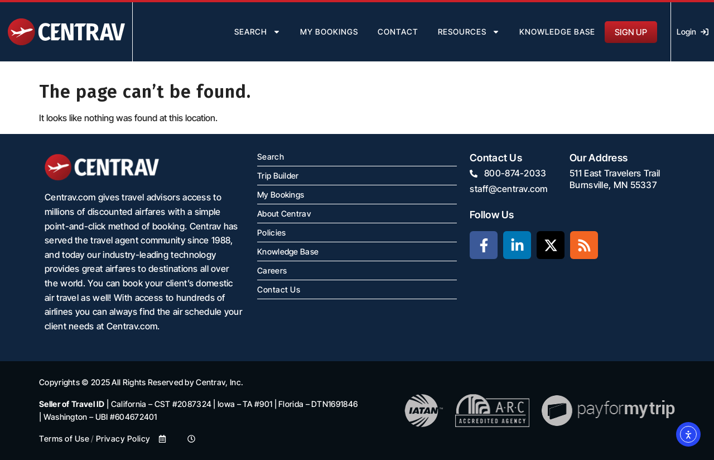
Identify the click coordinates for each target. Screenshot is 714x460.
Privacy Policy (123, 438)
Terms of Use (64, 438)
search (257, 31)
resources (469, 31)
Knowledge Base (557, 31)
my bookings (329, 31)
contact (398, 31)
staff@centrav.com (509, 188)
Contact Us (278, 289)
